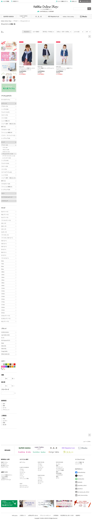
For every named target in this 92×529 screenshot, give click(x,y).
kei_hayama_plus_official (83, 492)
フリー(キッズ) (5, 235)
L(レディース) (4, 217)
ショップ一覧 (78, 463)
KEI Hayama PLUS (53, 16)
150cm (2, 285)
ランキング (4, 463)
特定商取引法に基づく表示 (67, 515)
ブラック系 (8, 367)
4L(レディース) (5, 321)
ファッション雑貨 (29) (6, 132)
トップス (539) (4, 109)
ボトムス (40, 468)
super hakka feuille (23, 16)
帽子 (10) (3, 126)
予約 (4, 418)
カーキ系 (10, 367)
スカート (22, 474)
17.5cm (3, 304)
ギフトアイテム (23, 485)
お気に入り (73, 1)
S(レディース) (4, 211)
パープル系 (4, 367)
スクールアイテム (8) (6, 172)
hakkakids (80, 482)
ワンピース (22, 472)
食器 (57, 465)
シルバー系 (2, 369)
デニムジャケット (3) (8, 153)
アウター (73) (4, 106)
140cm (2, 282)
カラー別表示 (36, 31)
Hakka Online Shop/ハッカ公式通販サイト (45, 7)
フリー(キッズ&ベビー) (7, 237)
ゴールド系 (4, 369)
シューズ (22, 477)
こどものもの (59, 475)
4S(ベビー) (4, 240)
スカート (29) (4, 166)
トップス (22, 470)
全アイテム (22, 462)
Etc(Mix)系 (14, 367)
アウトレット (6, 409)
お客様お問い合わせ (33, 515)
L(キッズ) (3, 229)
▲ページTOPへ (87, 441)
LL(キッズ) (4, 232)
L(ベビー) (3, 255)
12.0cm (3, 288)
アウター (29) (4, 145)
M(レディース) (5, 214)
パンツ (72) (4, 169)
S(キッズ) (3, 223)
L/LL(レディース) (5, 315)
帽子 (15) (3, 180)
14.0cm (3, 293)
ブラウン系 (10, 364)
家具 (57, 471)
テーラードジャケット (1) (9, 155)
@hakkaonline (81, 479)
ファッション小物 (24, 478)
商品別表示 (26, 31)
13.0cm (3, 291)
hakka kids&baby (68, 16)
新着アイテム (4, 462)
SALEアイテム (4, 467)
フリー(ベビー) (5, 258)
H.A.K (38, 16)
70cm (2, 263)
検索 (89, 8)
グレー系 (4, 364)
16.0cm (3, 299)
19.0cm (3, 310)
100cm (2, 272)
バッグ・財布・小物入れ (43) (8, 178)
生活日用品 (58, 473)
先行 (4, 403)
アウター (22, 469)
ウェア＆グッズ (60, 468)
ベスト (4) (5, 147)
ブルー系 (6, 367)
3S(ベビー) (4, 243)
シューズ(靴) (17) (5, 121)
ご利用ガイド (14, 1)
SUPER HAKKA (8, 16)
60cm (2, 261)
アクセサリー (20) (5, 129)
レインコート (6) (7, 158)
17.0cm (3, 302)
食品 (57, 476)
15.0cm (3, 296)
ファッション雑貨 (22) (6, 186)
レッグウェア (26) (5, 138)
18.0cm (3, 307)
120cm (2, 277)
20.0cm (3, 312)
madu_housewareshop (83, 495)
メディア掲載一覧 (79, 462)
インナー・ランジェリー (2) (8, 135)
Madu (83, 16)
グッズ (39, 470)
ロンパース (40, 482)
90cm (2, 269)
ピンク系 (2, 367)
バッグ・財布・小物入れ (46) (8, 123)
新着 (4, 422)
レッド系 (14, 364)
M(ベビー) (3, 252)
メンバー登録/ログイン (62, 1)
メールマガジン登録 (5, 1)
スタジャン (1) (6, 151)
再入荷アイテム (5, 465)
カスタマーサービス (6, 479)
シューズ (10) (4, 175)
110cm (2, 274)
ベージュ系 (12, 364)
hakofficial (80, 488)
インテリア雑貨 (60, 470)
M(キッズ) (3, 226)
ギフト (57, 478)
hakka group (14, 515)
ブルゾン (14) (6, 149)
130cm (2, 280)
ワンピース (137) (5, 112)
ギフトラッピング (24, 487)
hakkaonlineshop (81, 472)
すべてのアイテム (5, 99)
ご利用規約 (55, 515)
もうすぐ (5, 420)
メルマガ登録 (4, 476)
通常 (4, 405)
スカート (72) (4, 115)
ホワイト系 (2, 364)
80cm (2, 266)
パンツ (21, 475)
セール (4, 407)
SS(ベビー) (4, 246)
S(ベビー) (3, 249)
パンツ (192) (4, 118)
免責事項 (78, 515)
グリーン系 (6, 364)
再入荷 (4, 424)
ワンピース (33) (5, 163)
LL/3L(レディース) (5, 318)
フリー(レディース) (6, 220)
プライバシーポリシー (45, 515)
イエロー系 (8, 364)
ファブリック (59, 467)
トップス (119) (4, 160)
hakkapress (80, 475)
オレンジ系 (12, 367)
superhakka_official (82, 485)
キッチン (58, 464)
